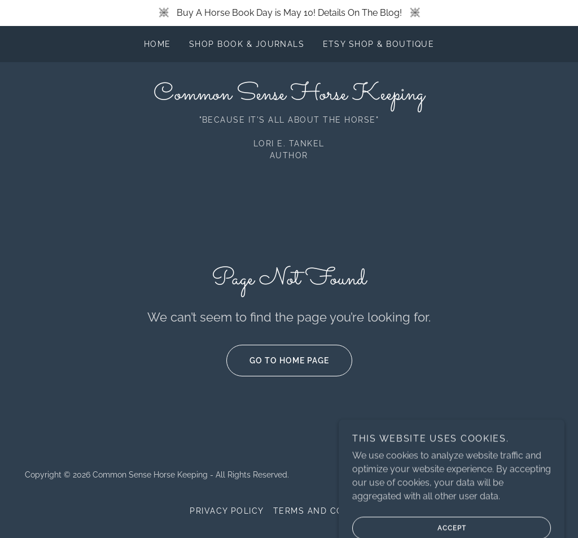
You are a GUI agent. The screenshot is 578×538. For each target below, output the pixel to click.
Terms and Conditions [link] (330, 510)
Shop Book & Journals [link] (247, 44)
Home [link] (157, 44)
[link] (289, 96)
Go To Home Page (277, 360)
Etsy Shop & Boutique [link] (379, 44)
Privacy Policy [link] (227, 510)
